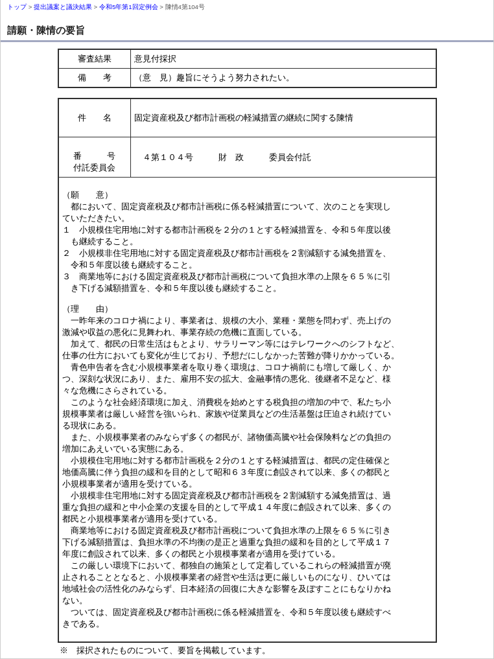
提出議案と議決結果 (63, 6)
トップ (17, 6)
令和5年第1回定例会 (128, 6)
